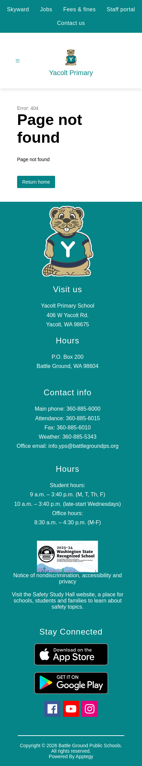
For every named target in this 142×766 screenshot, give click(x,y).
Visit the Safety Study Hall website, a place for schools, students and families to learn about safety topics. (67, 601)
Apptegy (84, 756)
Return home (36, 182)
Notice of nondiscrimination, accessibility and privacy (67, 578)
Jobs (46, 9)
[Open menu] (18, 61)
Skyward (18, 9)
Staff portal (121, 9)
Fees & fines (79, 9)
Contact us (71, 23)
